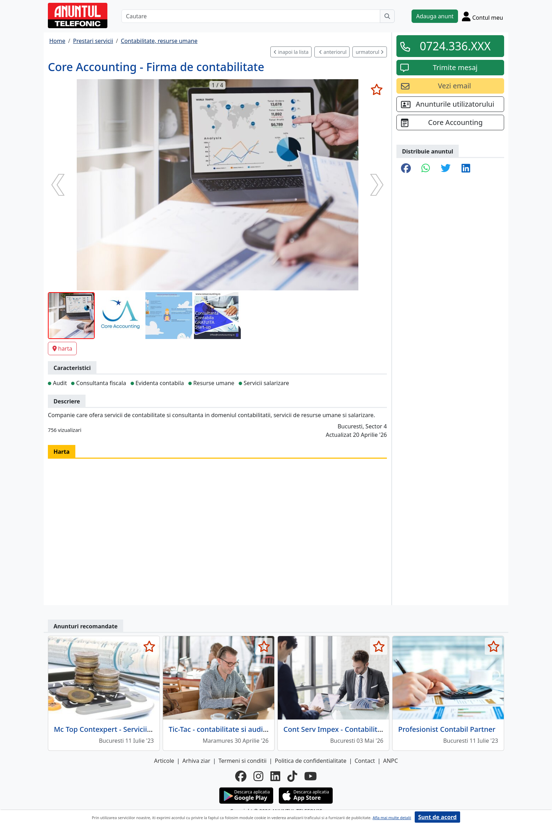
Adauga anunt (434, 16)
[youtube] (310, 776)
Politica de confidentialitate (310, 761)
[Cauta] (387, 16)
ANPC (390, 761)
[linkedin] (275, 776)
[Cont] (482, 16)
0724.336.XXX (455, 46)
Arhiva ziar (196, 761)
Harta (62, 452)
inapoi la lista (291, 52)
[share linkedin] (466, 168)
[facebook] (240, 776)
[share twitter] (445, 168)
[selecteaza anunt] (376, 89)
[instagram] (258, 776)
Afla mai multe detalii (391, 817)
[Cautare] (250, 16)
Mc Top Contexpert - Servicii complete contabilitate (139, 729)
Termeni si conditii (242, 761)
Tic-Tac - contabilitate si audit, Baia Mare (236, 729)
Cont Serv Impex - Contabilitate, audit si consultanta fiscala (382, 729)
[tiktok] (292, 776)
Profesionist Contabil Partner (446, 729)
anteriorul (332, 52)
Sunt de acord (437, 817)
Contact (365, 761)
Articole (164, 761)
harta (62, 348)
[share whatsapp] (426, 168)
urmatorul (370, 52)
